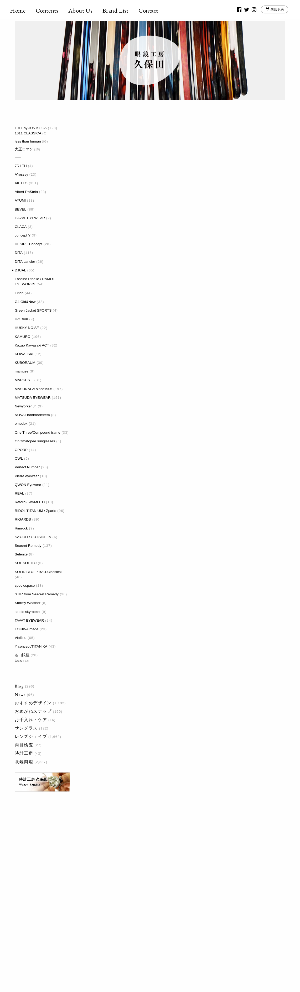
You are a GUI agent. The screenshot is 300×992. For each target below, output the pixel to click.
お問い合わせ (210, 921)
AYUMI (20, 200)
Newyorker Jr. (26, 406)
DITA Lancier (25, 262)
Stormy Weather (27, 603)
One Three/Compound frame (37, 432)
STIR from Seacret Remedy (37, 594)
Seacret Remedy (28, 546)
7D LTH (21, 166)
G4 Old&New (25, 302)
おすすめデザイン (33, 703)
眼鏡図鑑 (24, 761)
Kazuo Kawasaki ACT (32, 345)
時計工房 (24, 753)
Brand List (120, 10)
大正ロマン (24, 149)
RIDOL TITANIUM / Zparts (35, 511)
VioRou (20, 638)
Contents (51, 10)
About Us (85, 10)
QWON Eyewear (28, 485)
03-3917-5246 (147, 918)
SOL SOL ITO (26, 563)
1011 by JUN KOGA (31, 128)
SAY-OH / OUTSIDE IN (33, 537)
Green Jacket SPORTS (33, 310)
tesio (18, 661)
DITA (19, 253)
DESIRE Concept (28, 244)
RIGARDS (23, 519)
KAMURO (22, 337)
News (20, 694)
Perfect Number (27, 467)
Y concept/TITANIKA (31, 646)
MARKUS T (24, 380)
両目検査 (24, 745)
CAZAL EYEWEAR (30, 218)
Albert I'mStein (26, 192)
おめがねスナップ (33, 711)
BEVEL (20, 209)
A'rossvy (21, 174)
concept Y (22, 235)
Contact (153, 10)
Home (22, 10)
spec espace (25, 585)
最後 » (151, 612)
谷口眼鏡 (22, 655)
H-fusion (21, 319)
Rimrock (21, 528)
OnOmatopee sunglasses (35, 441)
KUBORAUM (25, 363)
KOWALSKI (24, 354)
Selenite (21, 554)
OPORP (21, 450)
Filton (19, 293)
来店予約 (272, 10)
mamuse (21, 371)
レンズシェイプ (31, 736)
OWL (19, 458)
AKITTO (21, 183)
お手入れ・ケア (31, 719)
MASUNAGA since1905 (33, 389)
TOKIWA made (26, 629)
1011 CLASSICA (28, 133)
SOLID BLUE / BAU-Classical (38, 572)
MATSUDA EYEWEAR (32, 398)
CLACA (21, 227)
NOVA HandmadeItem (32, 415)
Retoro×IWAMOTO (30, 502)
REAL (19, 493)
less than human (28, 141)
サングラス (26, 728)
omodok (21, 424)
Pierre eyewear (27, 476)
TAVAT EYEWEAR (29, 620)
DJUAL (20, 270)
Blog (19, 686)
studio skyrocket (27, 612)
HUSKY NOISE (27, 328)
